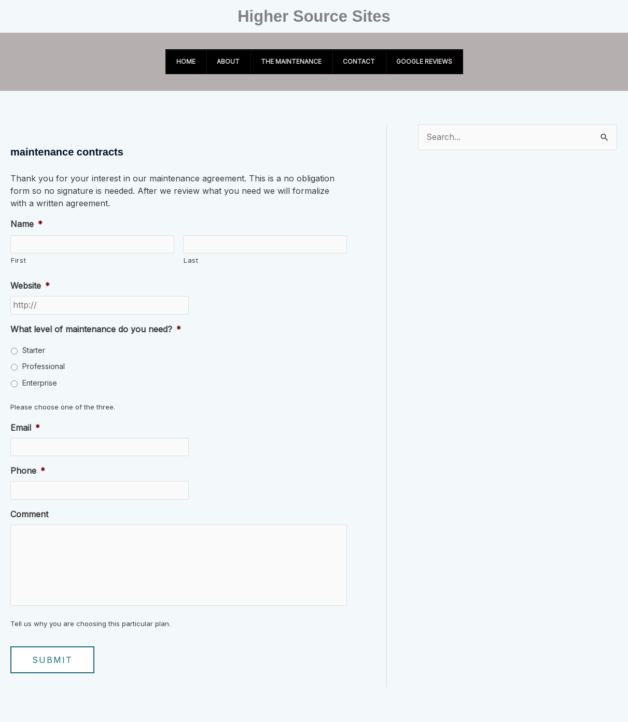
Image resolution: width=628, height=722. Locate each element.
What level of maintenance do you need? (95, 329)
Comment (29, 514)
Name (26, 224)
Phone (27, 471)
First (18, 261)
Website (30, 286)
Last (191, 261)
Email (25, 427)
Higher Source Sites (314, 16)
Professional (43, 366)
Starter (33, 350)
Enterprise (39, 382)
